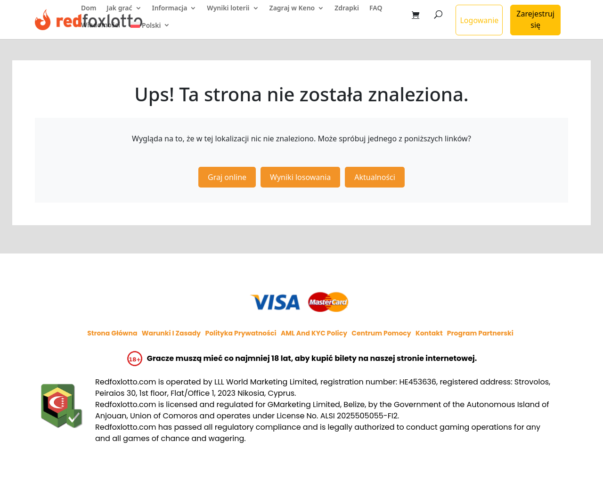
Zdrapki (346, 8)
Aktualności (374, 177)
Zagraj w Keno (292, 8)
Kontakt (429, 333)
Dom (88, 8)
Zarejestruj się (535, 19)
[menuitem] (150, 30)
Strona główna (112, 333)
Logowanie (479, 20)
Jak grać (119, 8)
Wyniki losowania (300, 177)
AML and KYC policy (314, 333)
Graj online (227, 177)
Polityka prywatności (240, 333)
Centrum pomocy (381, 333)
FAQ (375, 8)
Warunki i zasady (171, 333)
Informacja (169, 8)
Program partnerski (480, 333)
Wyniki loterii (228, 8)
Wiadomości (100, 25)
